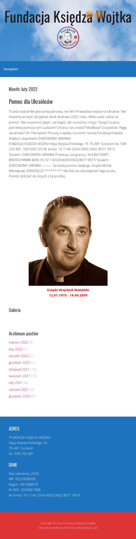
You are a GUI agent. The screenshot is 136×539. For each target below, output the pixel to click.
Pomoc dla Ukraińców (31, 101)
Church (43, 528)
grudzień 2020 (20, 396)
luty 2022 (16, 349)
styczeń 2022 (19, 356)
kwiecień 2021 (19, 376)
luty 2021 (16, 382)
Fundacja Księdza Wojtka (68, 16)
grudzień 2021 (20, 362)
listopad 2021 (19, 369)
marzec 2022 (19, 342)
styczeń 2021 (19, 389)
